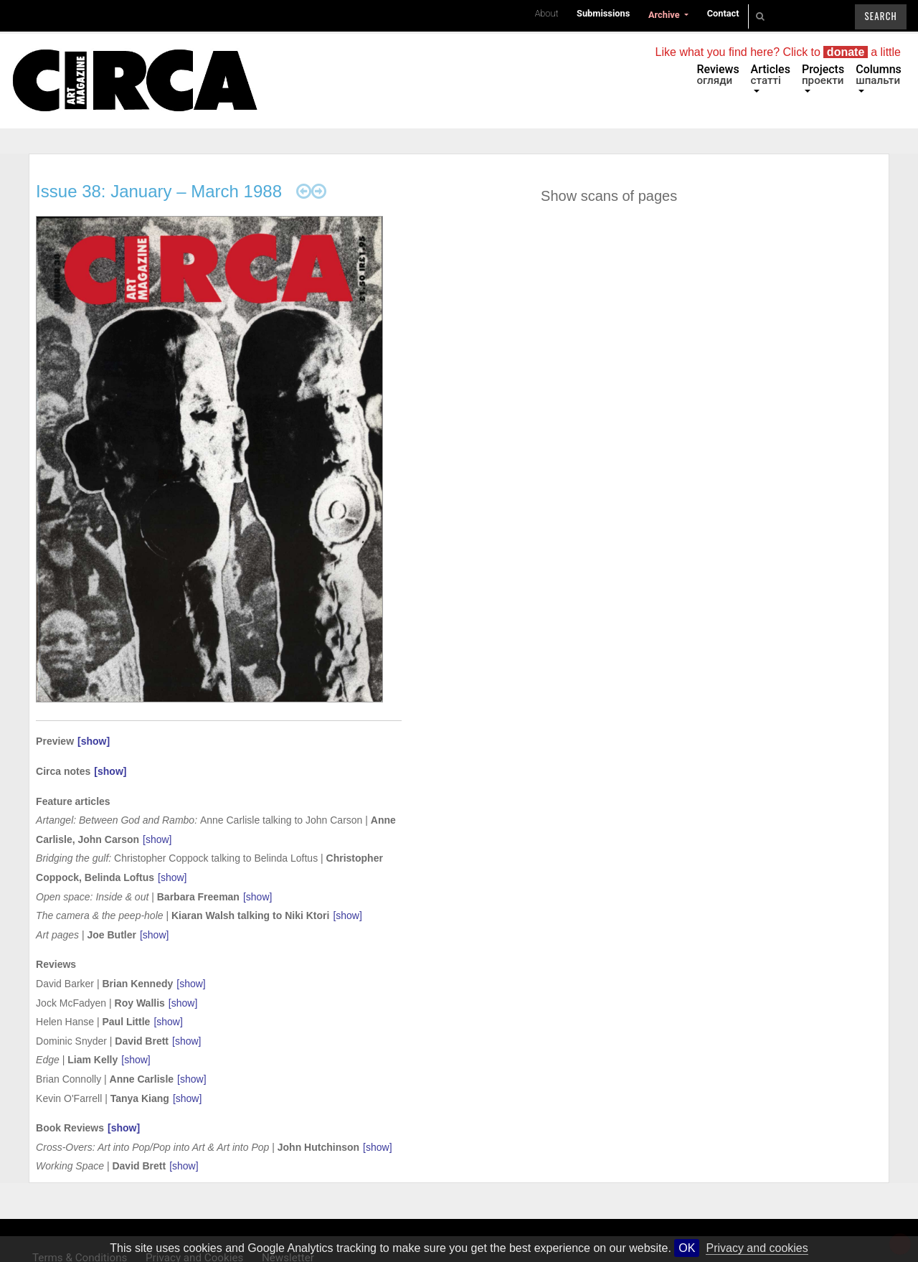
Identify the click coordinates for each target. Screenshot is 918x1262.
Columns (879, 74)
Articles (770, 74)
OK (686, 1248)
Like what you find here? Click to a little (778, 52)
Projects (823, 74)
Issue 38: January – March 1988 (159, 191)
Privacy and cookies (757, 1248)
